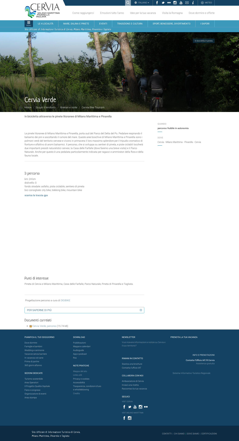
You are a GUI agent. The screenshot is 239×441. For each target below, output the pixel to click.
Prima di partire (32, 361)
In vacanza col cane (34, 358)
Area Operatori (31, 382)
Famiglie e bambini (33, 346)
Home (28, 107)
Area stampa (31, 397)
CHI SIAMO (179, 433)
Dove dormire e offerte (202, 12)
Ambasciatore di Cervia (133, 381)
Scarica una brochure (132, 364)
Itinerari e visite (68, 107)
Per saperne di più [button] (39, 310)
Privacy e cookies (81, 379)
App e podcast (80, 354)
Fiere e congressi (32, 390)
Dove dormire (31, 342)
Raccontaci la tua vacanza (134, 388)
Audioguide (78, 350)
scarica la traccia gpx (36, 195)
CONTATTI (167, 433)
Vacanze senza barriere (36, 354)
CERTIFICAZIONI (209, 433)
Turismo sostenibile (34, 379)
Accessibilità (79, 382)
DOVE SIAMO (192, 433)
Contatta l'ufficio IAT (131, 368)
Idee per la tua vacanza (143, 12)
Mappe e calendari (81, 346)
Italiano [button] (143, 2)
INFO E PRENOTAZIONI (203, 355)
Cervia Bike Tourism (93, 107)
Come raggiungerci (83, 12)
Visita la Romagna (172, 12)
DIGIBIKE (65, 300)
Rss (75, 358)
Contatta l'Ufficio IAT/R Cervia (200, 360)
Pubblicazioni (79, 342)
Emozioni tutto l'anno (112, 12)
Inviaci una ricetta (130, 385)
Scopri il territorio (46, 107)
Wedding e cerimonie (34, 350)
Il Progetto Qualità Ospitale (37, 386)
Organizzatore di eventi (35, 393)
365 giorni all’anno (33, 365)
